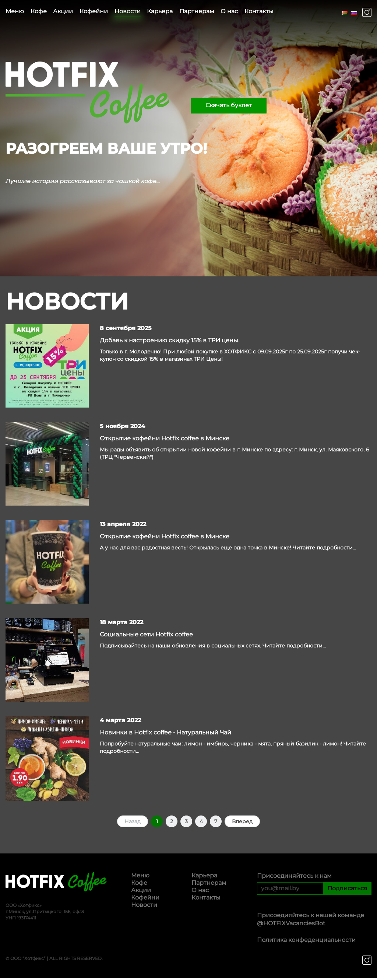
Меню (15, 11)
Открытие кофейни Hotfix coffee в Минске (164, 438)
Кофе (39, 11)
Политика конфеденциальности (306, 939)
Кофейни (94, 11)
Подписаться (347, 888)
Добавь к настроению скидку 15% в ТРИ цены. (169, 340)
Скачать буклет (228, 105)
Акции (63, 11)
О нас (229, 11)
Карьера (160, 11)
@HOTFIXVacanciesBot (291, 923)
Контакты (259, 11)
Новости (127, 11)
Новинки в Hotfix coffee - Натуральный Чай (165, 732)
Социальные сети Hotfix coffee (146, 634)
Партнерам (196, 11)
